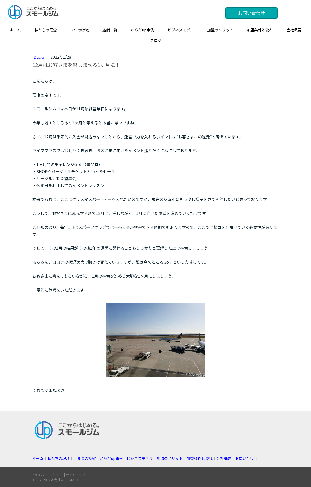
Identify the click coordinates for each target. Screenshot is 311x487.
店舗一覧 (109, 29)
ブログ (155, 40)
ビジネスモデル (181, 29)
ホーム (15, 29)
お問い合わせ (251, 12)
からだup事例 (142, 29)
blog (39, 57)
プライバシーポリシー (47, 474)
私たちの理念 (45, 29)
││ (98, 458)
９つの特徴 (79, 29)
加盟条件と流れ (260, 29)
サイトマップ (75, 474)
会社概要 (293, 29)
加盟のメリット (220, 29)
